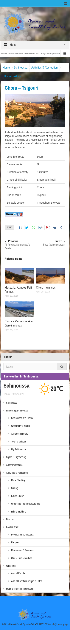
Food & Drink (12, 527)
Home (6, 67)
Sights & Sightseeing (16, 457)
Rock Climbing (18, 480)
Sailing (14, 488)
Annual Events (18, 573)
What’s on (10, 566)
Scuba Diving (17, 496)
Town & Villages (18, 441)
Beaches (10, 519)
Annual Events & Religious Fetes (26, 581)
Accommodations (14, 465)
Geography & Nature (20, 426)
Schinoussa (20, 67)
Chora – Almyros (46, 288)
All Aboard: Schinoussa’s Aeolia (19, 244)
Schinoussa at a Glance (22, 418)
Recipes (15, 542)
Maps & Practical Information (19, 589)
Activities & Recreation (44, 67)
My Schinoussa (18, 449)
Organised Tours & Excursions (25, 504)
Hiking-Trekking (12, 76)
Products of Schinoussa (22, 534)
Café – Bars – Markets (21, 558)
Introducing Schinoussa (17, 410)
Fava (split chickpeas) (50, 243)
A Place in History (19, 434)
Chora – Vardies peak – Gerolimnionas (18, 323)
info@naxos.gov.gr (60, 624)
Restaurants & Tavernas (22, 550)
